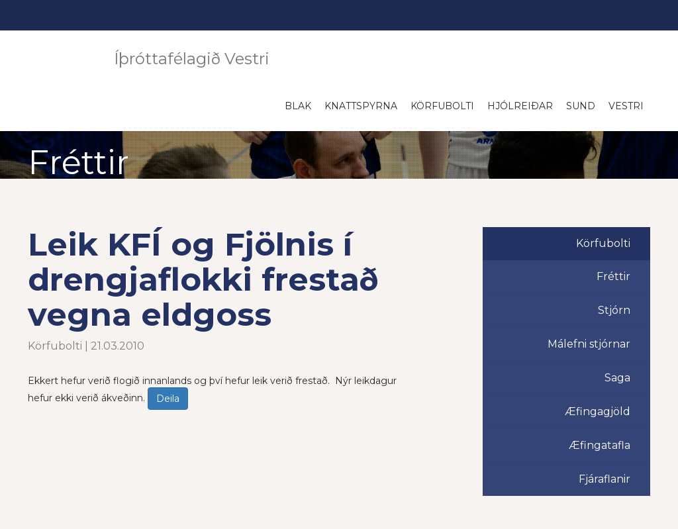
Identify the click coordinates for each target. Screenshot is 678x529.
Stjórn (614, 310)
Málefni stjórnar (589, 344)
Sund (580, 106)
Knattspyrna (360, 106)
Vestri (626, 106)
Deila (167, 399)
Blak (298, 106)
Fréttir (613, 276)
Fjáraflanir (604, 479)
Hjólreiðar (520, 106)
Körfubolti (442, 106)
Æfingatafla (599, 445)
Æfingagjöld (597, 411)
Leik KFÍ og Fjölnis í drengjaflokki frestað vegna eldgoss (203, 279)
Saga (617, 377)
